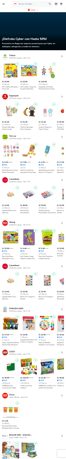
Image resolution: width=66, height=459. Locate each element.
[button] (33, 10)
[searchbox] (32, 4)
